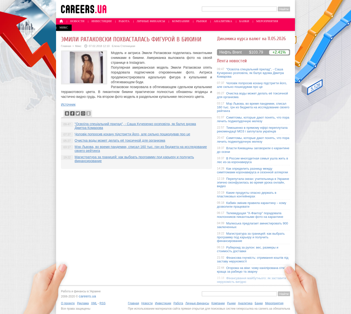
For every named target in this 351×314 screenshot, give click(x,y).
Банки (244, 21)
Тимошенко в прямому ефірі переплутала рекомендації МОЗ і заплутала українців (252, 129)
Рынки (201, 21)
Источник (68, 104)
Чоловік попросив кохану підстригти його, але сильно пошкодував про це (132, 134)
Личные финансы (151, 21)
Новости (77, 21)
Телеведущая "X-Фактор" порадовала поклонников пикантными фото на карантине (250, 215)
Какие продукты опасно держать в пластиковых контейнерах (246, 194)
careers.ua (87, 296)
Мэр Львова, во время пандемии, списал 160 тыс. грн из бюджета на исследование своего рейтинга (253, 107)
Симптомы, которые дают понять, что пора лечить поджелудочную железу (253, 119)
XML (94, 303)
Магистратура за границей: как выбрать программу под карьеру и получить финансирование (251, 237)
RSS (102, 303)
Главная (66, 46)
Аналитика (223, 21)
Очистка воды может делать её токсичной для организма (120, 140)
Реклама (83, 303)
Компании (180, 21)
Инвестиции (101, 21)
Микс (63, 27)
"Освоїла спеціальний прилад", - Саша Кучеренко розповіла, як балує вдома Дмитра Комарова (250, 72)
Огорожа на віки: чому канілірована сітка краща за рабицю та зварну (251, 269)
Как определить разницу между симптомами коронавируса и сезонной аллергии (252, 170)
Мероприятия (267, 21)
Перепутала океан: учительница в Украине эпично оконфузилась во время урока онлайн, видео (253, 182)
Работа (124, 21)
